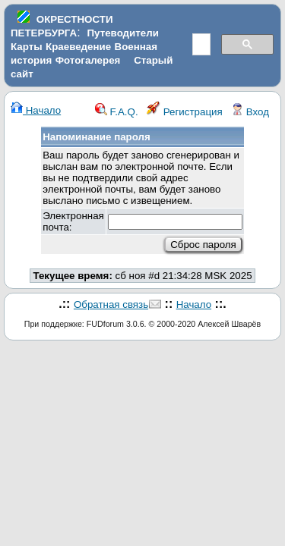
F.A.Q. (116, 112)
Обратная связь (111, 304)
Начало (36, 110)
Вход (250, 112)
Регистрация (185, 112)
